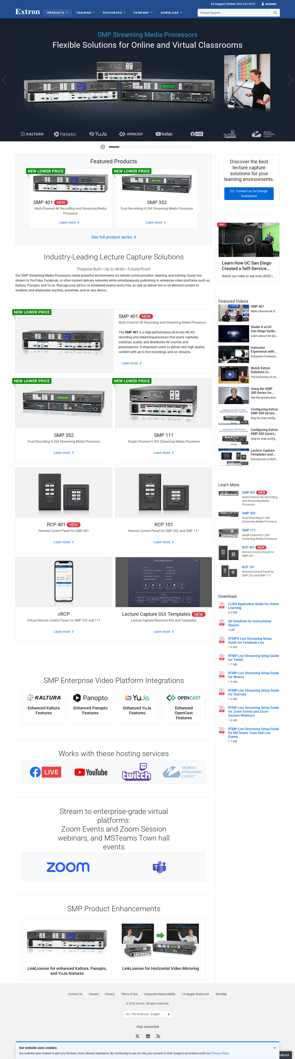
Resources (113, 12)
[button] (269, 3)
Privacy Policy (220, 1053)
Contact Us (75, 994)
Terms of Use (129, 994)
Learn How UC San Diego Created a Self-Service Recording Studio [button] (246, 265)
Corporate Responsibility (159, 994)
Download (170, 12)
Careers (94, 994)
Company (142, 12)
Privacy (110, 994)
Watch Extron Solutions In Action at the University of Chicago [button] (260, 370)
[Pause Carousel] (103, 147)
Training (84, 12)
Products (56, 12)
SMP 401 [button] (257, 306)
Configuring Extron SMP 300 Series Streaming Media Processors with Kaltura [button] (264, 411)
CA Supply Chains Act (195, 994)
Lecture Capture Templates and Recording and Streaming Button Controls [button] (264, 452)
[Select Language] (147, 1014)
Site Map (221, 994)
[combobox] (239, 13)
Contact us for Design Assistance (249, 193)
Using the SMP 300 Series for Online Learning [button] (262, 391)
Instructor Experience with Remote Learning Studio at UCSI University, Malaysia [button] (263, 349)
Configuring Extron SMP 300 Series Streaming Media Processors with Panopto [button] (264, 432)
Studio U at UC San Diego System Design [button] (264, 329)
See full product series (111, 237)
